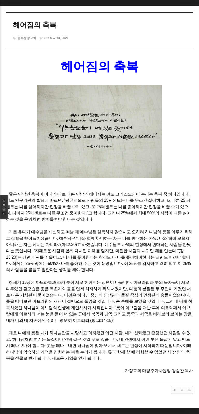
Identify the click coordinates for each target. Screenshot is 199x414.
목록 (4, 207)
